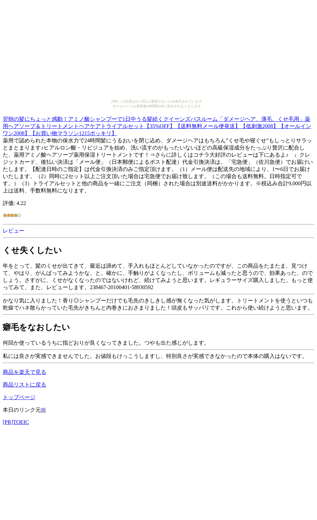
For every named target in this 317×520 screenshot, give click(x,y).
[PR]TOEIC (16, 422)
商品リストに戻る (24, 385)
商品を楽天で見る (24, 372)
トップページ (19, 397)
